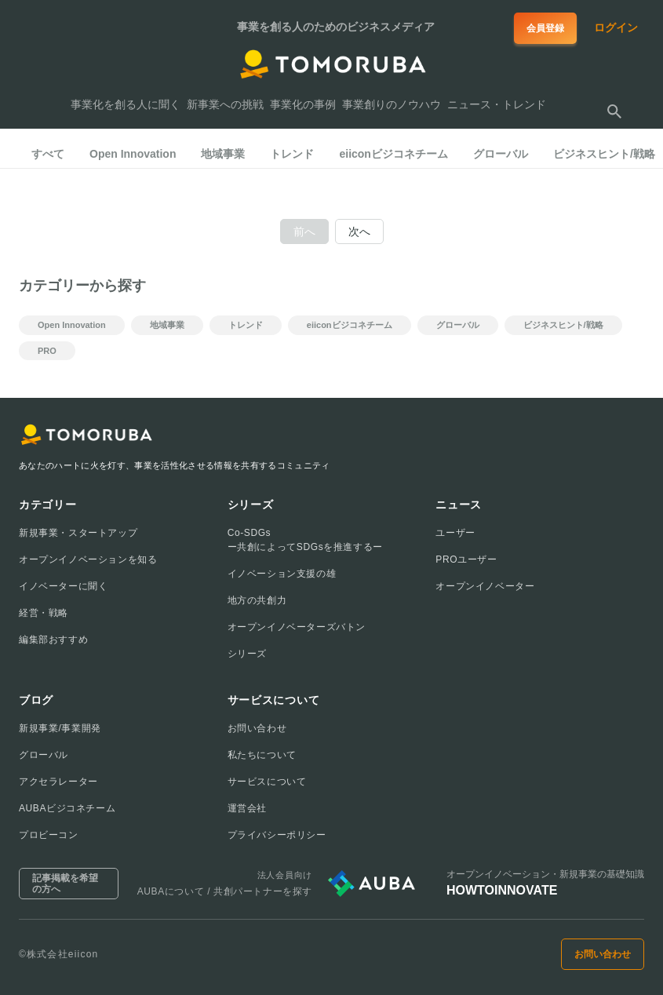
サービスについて (267, 781)
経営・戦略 (43, 612)
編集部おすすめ (53, 639)
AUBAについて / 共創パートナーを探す (224, 891)
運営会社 (247, 808)
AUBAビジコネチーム (67, 808)
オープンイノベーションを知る (88, 559)
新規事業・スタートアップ (78, 532)
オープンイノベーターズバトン (297, 626)
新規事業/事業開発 (60, 728)
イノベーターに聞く (63, 586)
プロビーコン (48, 834)
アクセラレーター (58, 781)
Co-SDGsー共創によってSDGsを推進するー (305, 539)
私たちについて (262, 754)
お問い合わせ (257, 728)
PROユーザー (466, 559)
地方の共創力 (257, 600)
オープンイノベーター (484, 586)
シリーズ (247, 653)
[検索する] (614, 111)
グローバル (43, 754)
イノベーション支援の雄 (282, 573)
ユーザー (455, 532)
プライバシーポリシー (277, 834)
